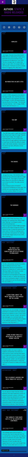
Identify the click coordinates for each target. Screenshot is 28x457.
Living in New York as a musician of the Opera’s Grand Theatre (14, 337)
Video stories (10, 242)
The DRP (14, 120)
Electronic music (6, 287)
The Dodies (14, 161)
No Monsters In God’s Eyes (14, 81)
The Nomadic (14, 205)
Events (14, 287)
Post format (14, 410)
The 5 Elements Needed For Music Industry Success (14, 378)
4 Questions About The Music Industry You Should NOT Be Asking (14, 297)
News (8, 410)
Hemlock (14, 41)
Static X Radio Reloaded (14, 11)
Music (3, 33)
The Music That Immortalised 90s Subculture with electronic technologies (14, 251)
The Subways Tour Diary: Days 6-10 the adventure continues (14, 419)
